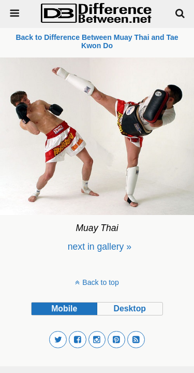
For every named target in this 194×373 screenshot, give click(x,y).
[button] (58, 340)
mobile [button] (64, 308)
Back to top (100, 282)
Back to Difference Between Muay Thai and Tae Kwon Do (97, 41)
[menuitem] (99, 246)
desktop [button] (130, 308)
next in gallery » (99, 246)
